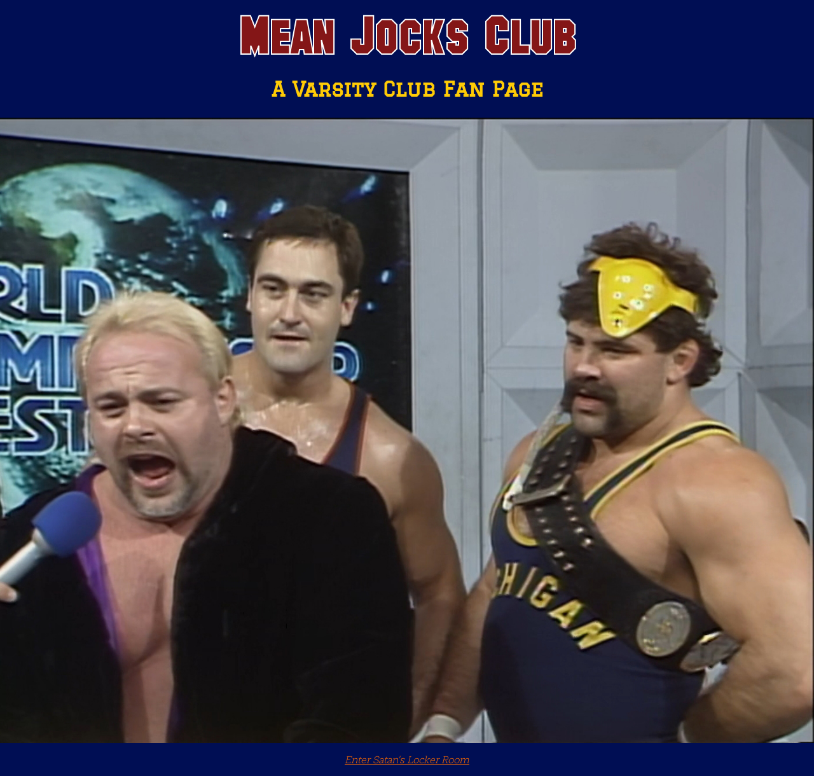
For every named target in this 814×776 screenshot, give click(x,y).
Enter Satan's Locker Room (407, 759)
